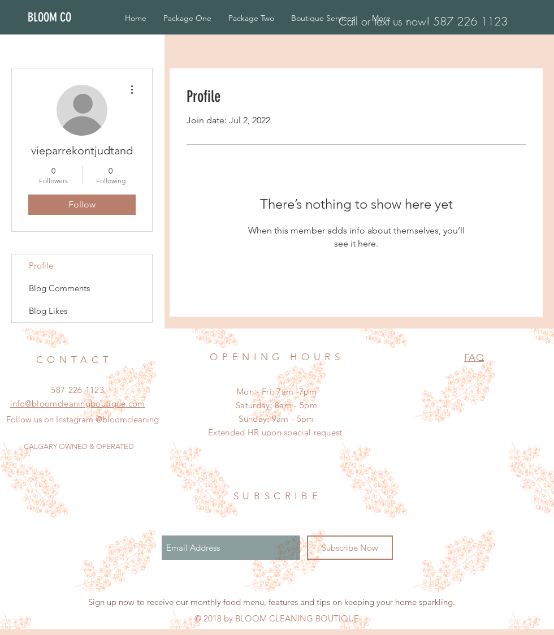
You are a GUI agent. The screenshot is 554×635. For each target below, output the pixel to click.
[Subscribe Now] (350, 547)
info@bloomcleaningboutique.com (77, 403)
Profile (41, 265)
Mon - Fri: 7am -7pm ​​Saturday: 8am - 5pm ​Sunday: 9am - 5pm (276, 405)
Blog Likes (48, 310)
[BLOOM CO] (61, 17)
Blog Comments (59, 288)
